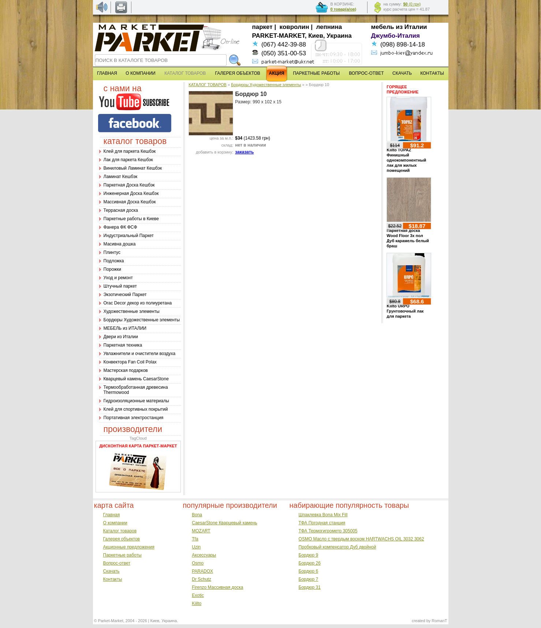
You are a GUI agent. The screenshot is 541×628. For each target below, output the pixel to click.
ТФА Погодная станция (322, 522)
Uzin (196, 547)
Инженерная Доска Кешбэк (131, 193)
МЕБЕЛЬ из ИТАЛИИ (125, 328)
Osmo (198, 563)
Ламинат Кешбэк (121, 176)
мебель (382, 26)
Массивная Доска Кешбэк (130, 201)
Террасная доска (121, 210)
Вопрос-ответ (116, 563)
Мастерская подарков (126, 370)
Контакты (112, 579)
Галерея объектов (121, 539)
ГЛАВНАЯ (107, 73)
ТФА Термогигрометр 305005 (328, 530)
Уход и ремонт (118, 277)
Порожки (113, 269)
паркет (262, 26)
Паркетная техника (123, 345)
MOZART (201, 530)
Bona (197, 514)
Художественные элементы (132, 311)
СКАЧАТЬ (402, 73)
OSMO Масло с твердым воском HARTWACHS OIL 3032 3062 (361, 539)
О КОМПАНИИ (140, 73)
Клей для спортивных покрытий (136, 409)
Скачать (111, 571)
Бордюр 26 (310, 563)
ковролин (294, 26)
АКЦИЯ (276, 73)
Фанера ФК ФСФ (120, 227)
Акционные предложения (128, 547)
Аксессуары (204, 555)
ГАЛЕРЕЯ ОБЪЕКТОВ (237, 73)
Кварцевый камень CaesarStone (136, 378)
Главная (111, 514)
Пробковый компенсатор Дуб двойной (337, 547)
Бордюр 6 (308, 571)
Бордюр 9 (308, 555)
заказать (244, 152)
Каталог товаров (120, 530)
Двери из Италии (121, 336)
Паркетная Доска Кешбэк (129, 185)
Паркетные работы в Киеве (131, 218)
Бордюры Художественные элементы (142, 319)
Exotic (198, 595)
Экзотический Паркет (125, 294)
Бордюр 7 (308, 579)
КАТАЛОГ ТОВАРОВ (208, 84)
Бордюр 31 (310, 587)
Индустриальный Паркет (129, 235)
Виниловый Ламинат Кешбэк (133, 168)
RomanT (439, 620)
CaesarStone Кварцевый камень (224, 522)
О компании (115, 522)
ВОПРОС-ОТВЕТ (366, 73)
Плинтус (112, 252)
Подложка (114, 260)
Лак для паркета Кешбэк (128, 159)
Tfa (195, 539)
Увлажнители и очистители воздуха (140, 353)
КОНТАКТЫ (432, 73)
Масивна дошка (120, 244)
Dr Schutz (201, 579)
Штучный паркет (120, 286)
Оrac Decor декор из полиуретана (138, 303)
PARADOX (202, 571)
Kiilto (196, 603)
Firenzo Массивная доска (217, 587)
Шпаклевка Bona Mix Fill (323, 514)
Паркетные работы (122, 555)
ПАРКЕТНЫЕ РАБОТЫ (316, 73)
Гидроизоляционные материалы (136, 400)
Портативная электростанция (134, 417)
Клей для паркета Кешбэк (130, 151)
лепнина (329, 26)
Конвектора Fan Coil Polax (130, 362)
